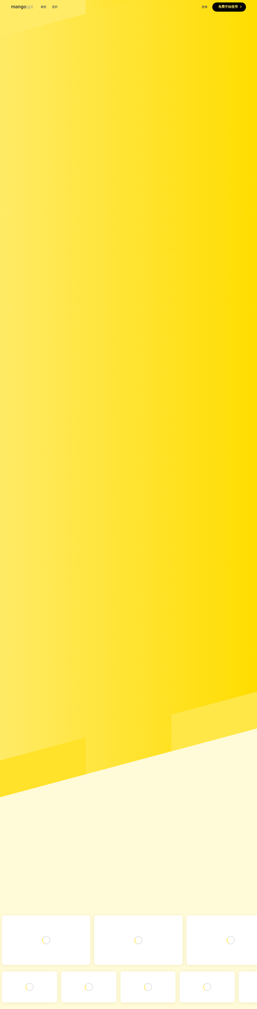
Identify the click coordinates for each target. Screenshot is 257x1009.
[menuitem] (128, 7)
